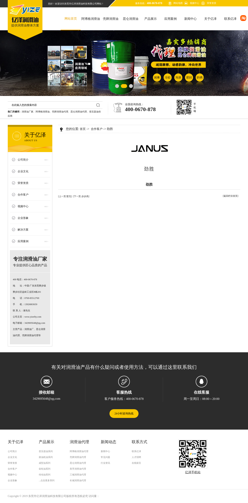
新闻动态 (108, 442)
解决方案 (23, 229)
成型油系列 (44, 463)
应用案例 (170, 18)
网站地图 (178, 3)
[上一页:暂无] (65, 196)
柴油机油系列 (46, 457)
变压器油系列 (46, 451)
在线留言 (136, 463)
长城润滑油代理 (78, 480)
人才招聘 (136, 457)
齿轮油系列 (44, 468)
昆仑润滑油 (130, 18)
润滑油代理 (79, 442)
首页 (83, 129)
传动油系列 (44, 474)
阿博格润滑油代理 (79, 451)
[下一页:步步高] (81, 196)
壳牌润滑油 (110, 18)
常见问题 (105, 457)
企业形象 (23, 218)
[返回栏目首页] (230, 196)
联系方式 (139, 442)
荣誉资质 (211, 3)
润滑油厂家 (27, 111)
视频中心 (194, 3)
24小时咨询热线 (124, 413)
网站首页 (71, 18)
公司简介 (23, 159)
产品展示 (150, 18)
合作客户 (23, 194)
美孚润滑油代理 (78, 468)
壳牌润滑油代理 (60, 111)
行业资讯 (105, 463)
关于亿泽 (210, 18)
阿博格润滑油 (90, 18)
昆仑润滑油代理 (79, 111)
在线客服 (201, 392)
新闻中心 (190, 18)
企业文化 (23, 171)
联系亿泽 (230, 18)
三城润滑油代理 (78, 474)
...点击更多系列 (46, 480)
